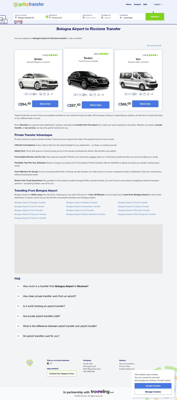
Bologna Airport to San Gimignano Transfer (137, 214)
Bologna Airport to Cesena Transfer (133, 207)
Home (128, 4)
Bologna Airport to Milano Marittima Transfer (85, 214)
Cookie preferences (127, 369)
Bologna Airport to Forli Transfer (80, 210)
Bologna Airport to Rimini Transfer (133, 203)
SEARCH (155, 16)
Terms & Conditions (126, 364)
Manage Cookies (153, 392)
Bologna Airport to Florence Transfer (30, 218)
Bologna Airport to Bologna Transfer (30, 203)
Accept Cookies (153, 386)
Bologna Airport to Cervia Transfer (29, 207)
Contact (137, 4)
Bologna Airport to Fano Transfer (29, 210)
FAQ (145, 4)
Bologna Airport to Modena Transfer (81, 203)
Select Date (45, 104)
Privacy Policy (124, 367)
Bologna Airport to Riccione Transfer (134, 210)
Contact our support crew (61, 374)
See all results (155, 45)
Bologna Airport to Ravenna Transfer (30, 214)
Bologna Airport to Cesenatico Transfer (83, 207)
